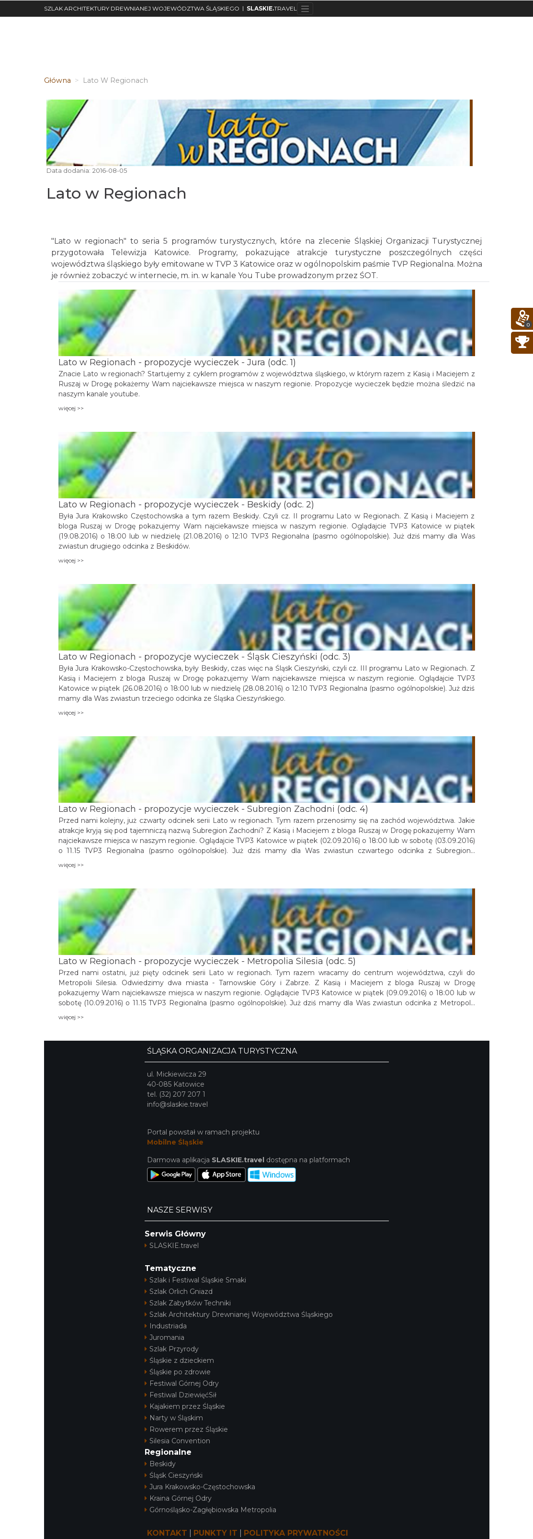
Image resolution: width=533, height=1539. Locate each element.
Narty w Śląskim (174, 1418)
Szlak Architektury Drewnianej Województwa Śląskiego (239, 1314)
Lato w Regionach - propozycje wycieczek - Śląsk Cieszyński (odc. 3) (204, 657)
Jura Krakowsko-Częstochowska (200, 1487)
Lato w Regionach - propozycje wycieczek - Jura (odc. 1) (177, 362)
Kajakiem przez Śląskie (185, 1406)
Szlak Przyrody (172, 1349)
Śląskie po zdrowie (178, 1372)
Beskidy (160, 1464)
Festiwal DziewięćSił (180, 1395)
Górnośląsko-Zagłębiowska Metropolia (210, 1509)
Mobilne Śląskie (175, 1142)
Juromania (164, 1337)
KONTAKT (167, 1533)
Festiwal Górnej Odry (182, 1383)
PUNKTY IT (215, 1533)
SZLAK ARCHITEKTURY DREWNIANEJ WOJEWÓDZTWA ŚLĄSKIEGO (141, 8)
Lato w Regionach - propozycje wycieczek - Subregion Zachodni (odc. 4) (213, 809)
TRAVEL (272, 8)
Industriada (166, 1326)
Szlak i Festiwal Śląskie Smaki (195, 1280)
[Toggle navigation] (305, 8)
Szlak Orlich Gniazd (179, 1291)
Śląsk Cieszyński (174, 1475)
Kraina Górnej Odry (178, 1498)
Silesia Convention (177, 1441)
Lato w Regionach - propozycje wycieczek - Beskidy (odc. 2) (186, 504)
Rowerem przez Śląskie (186, 1429)
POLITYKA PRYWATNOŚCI (296, 1533)
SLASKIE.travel (172, 1245)
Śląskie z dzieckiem (179, 1360)
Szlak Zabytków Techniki (188, 1303)
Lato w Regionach (116, 193)
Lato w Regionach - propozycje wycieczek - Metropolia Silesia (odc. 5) (207, 961)
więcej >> (71, 408)
